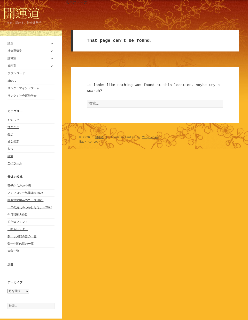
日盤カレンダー (18, 229)
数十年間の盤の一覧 (21, 244)
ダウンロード (16, 73)
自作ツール (15, 163)
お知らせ (13, 120)
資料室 (12, 66)
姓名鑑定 (13, 142)
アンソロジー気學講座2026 (26, 193)
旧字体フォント (18, 222)
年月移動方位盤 (18, 215)
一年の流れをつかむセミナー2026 (30, 207)
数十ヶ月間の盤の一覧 (22, 236)
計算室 (12, 58)
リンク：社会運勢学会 (22, 96)
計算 (10, 156)
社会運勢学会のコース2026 (26, 200)
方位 (10, 149)
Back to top (89, 143)
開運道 (99, 138)
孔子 (10, 134)
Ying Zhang (151, 138)
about (12, 81)
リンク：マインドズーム (23, 88)
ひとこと (13, 127)
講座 (10, 43)
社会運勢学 (15, 51)
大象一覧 (13, 251)
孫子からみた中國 (19, 186)
